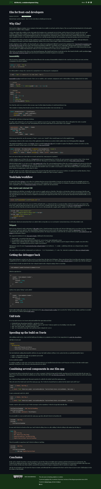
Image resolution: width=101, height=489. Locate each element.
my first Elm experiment (58, 375)
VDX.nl (58, 482)
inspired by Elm (48, 143)
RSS (40, 484)
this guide (36, 228)
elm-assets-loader (32, 236)
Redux (32, 143)
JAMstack (24, 165)
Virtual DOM (35, 159)
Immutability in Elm (14, 78)
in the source (31, 311)
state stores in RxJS (44, 145)
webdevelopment (26, 16)
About (83, 2)
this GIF (82, 141)
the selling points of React (77, 161)
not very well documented (76, 205)
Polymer (23, 181)
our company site (37, 163)
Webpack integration (30, 184)
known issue (77, 230)
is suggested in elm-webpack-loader (35, 246)
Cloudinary (75, 165)
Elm (19, 28)
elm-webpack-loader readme (49, 310)
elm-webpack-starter (66, 261)
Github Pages (48, 482)
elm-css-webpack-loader (82, 250)
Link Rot (47, 479)
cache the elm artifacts (75, 337)
